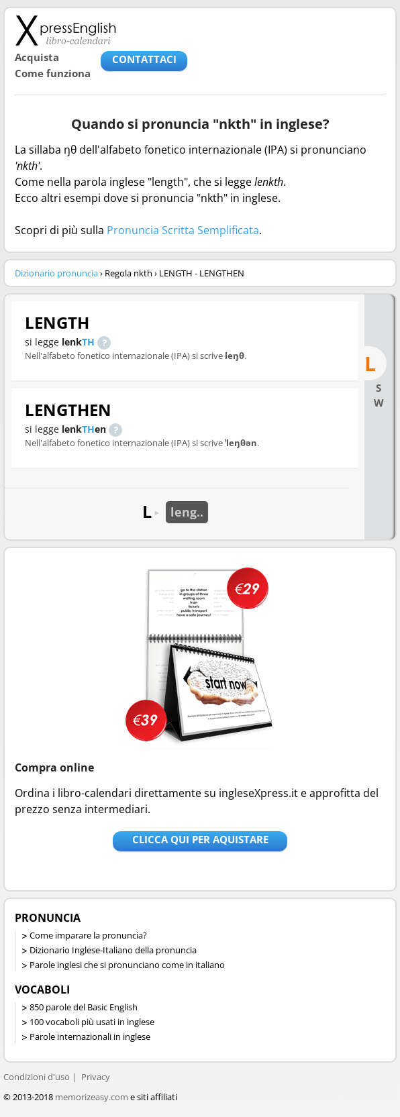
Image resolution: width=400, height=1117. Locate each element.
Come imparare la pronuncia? (88, 935)
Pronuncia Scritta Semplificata (183, 230)
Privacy (95, 1077)
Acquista (37, 57)
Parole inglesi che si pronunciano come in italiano (127, 965)
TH (88, 341)
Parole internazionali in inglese (90, 1036)
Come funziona (53, 73)
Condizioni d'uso (36, 1077)
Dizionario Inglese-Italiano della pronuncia (113, 950)
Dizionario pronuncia (56, 273)
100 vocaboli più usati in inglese (92, 1022)
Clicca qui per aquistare (200, 839)
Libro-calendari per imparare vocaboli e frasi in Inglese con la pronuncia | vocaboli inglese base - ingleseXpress (65, 30)
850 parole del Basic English (84, 1007)
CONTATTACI (144, 59)
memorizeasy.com (91, 1097)
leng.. (186, 512)
